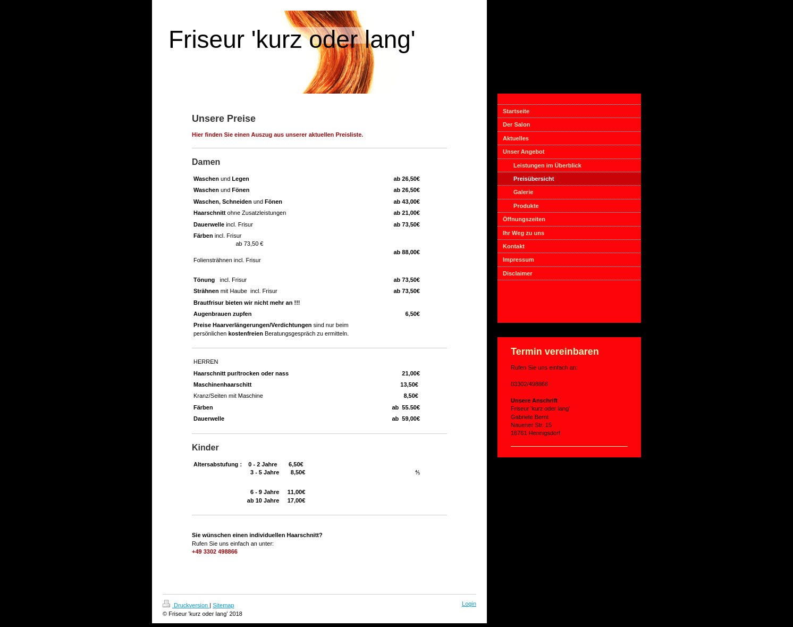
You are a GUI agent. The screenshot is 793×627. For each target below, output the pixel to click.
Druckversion (186, 605)
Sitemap (223, 605)
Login (469, 603)
